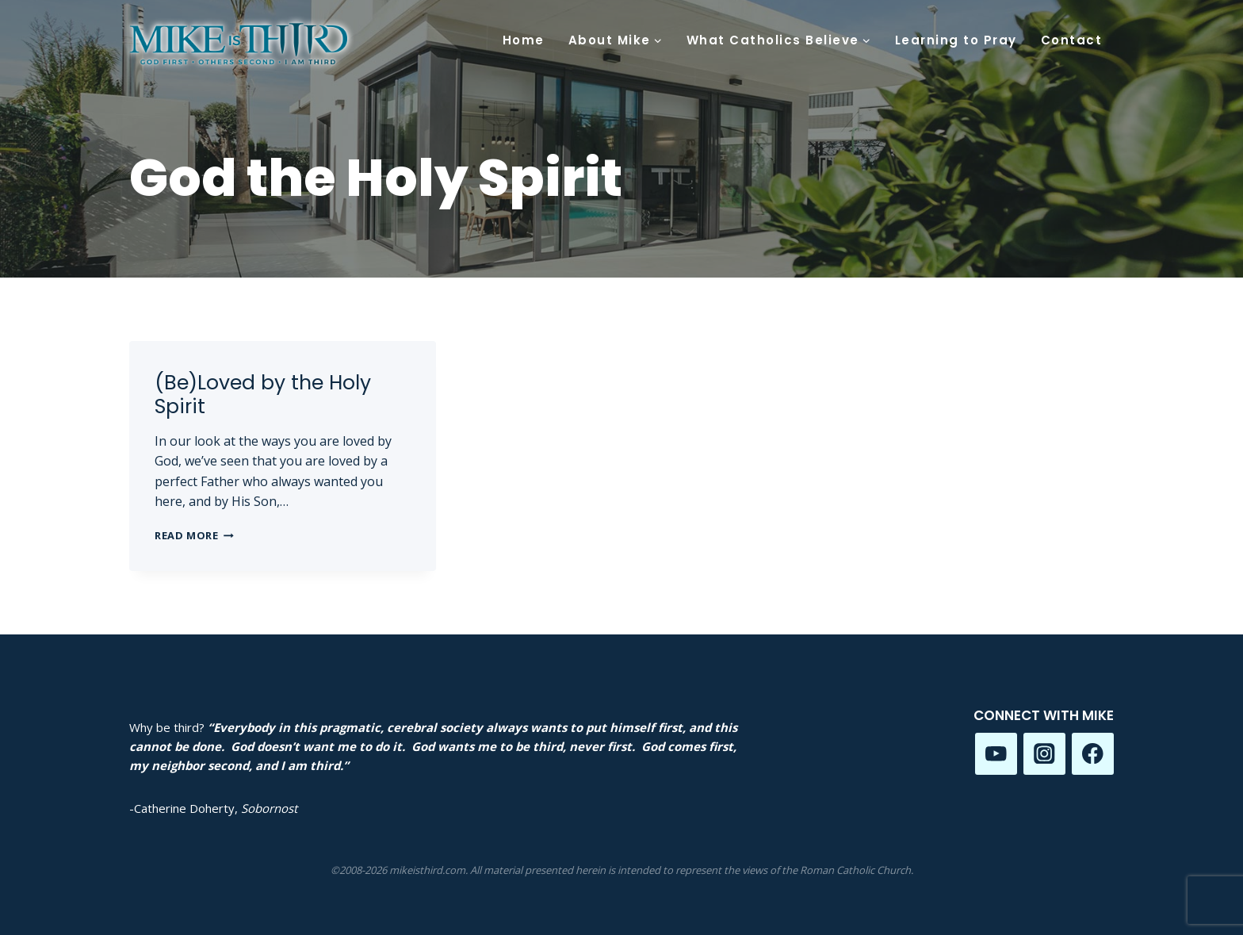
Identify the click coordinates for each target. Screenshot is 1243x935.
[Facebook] (1093, 754)
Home (524, 40)
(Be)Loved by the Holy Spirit (263, 394)
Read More (194, 535)
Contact (1072, 40)
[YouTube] (996, 754)
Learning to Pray (956, 40)
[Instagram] (1044, 754)
